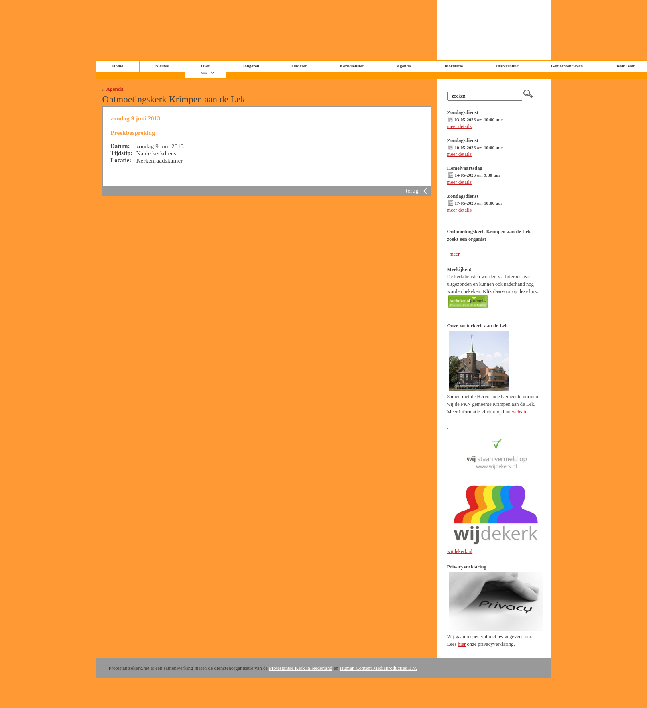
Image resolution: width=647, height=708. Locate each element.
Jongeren (250, 66)
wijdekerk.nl (460, 551)
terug (418, 190)
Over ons (205, 69)
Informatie (453, 66)
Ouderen (299, 66)
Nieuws (162, 66)
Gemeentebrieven (567, 66)
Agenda (115, 89)
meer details (459, 126)
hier (462, 644)
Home (117, 66)
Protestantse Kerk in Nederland (300, 668)
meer (455, 254)
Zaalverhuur (506, 66)
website (519, 412)
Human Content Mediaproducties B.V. (378, 668)
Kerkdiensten (352, 66)
